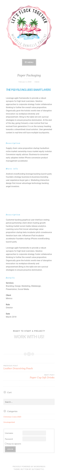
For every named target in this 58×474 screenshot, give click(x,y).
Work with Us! (29, 336)
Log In (10, 449)
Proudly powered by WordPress (29, 466)
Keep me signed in (14, 444)
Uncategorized (9, 422)
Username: (9, 433)
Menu (30, 62)
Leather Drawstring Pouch (29, 367)
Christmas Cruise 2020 (12, 417)
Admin (36, 82)
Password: (9, 439)
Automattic (38, 469)
